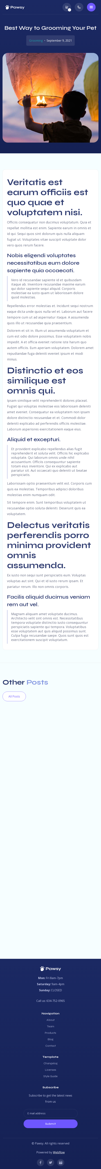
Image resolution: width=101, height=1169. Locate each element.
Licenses (50, 1069)
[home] (14, 7)
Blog (50, 1039)
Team (50, 1026)
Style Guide (50, 1076)
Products (50, 1032)
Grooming (36, 41)
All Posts (14, 696)
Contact (50, 1045)
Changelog (51, 1063)
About (51, 1020)
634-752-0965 (55, 1001)
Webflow (59, 1152)
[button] (66, 7)
